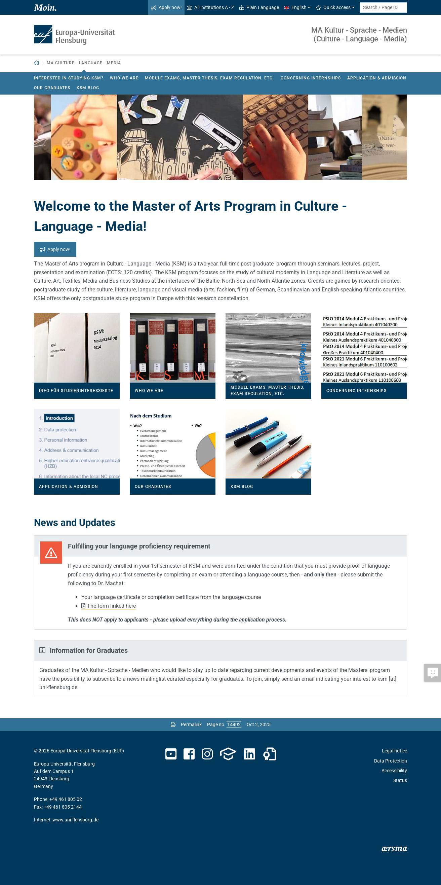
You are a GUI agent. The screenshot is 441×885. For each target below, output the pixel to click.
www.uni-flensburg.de (75, 819)
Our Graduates (52, 87)
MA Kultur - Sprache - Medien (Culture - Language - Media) (359, 34)
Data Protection (390, 761)
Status (400, 780)
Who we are (124, 78)
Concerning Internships (311, 78)
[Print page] (173, 724)
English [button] (295, 7)
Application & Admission (376, 78)
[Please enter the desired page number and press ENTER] (234, 724)
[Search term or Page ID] (383, 7)
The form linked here (111, 606)
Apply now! (166, 7)
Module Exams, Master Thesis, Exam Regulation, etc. (209, 78)
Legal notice (394, 750)
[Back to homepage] (37, 63)
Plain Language (259, 7)
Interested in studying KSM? (69, 78)
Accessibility (394, 770)
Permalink (191, 724)
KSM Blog (88, 87)
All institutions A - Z (210, 7)
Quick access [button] (333, 7)
